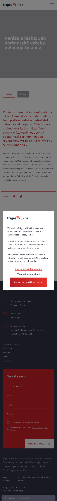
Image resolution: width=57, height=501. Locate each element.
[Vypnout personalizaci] (28, 274)
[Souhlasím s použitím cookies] (28, 282)
